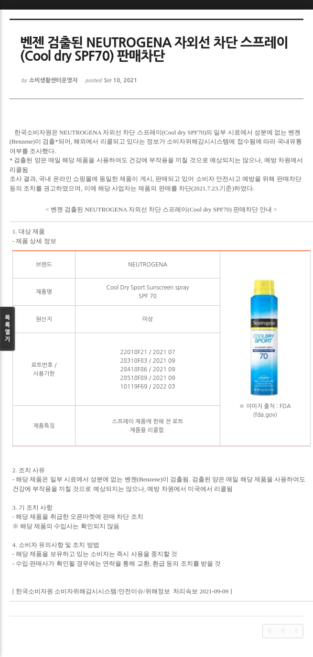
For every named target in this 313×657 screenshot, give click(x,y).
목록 (7, 329)
